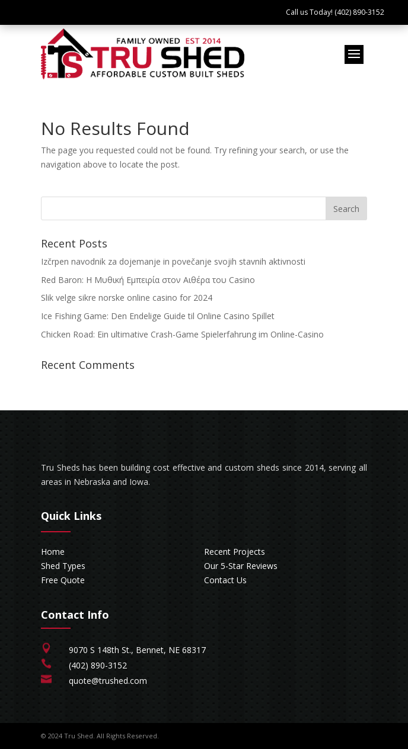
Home (53, 551)
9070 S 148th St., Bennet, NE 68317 (137, 649)
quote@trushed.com (108, 680)
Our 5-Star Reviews (241, 565)
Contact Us (225, 580)
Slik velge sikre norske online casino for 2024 (126, 297)
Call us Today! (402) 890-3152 (335, 12)
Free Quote (63, 580)
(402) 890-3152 (98, 665)
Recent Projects (234, 551)
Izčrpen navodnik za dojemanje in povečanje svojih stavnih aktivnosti (173, 261)
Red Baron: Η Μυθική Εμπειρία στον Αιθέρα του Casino (148, 279)
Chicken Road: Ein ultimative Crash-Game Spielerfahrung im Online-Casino (182, 334)
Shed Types (63, 565)
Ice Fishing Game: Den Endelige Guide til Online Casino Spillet (158, 316)
